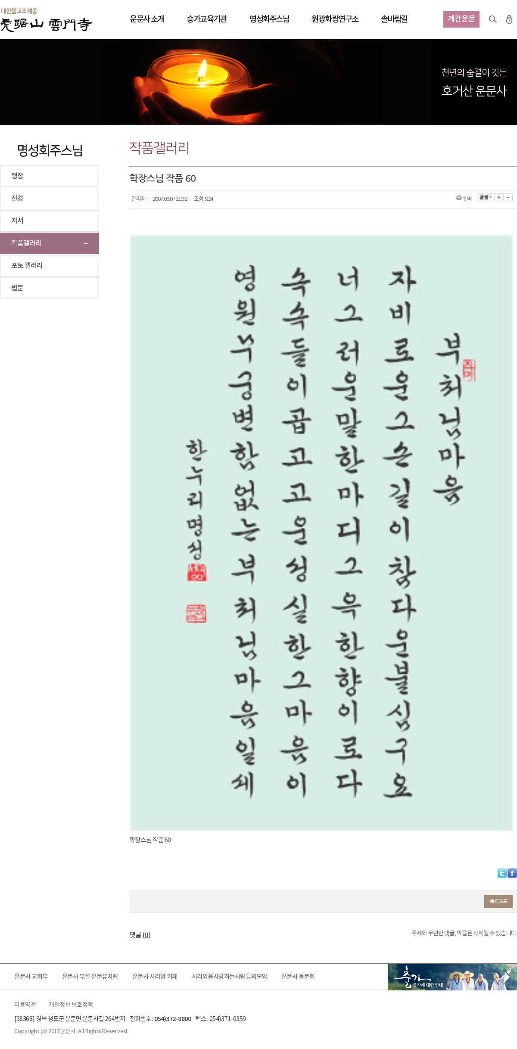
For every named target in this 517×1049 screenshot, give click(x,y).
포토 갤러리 (27, 266)
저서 (17, 221)
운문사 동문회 (298, 977)
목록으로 (498, 901)
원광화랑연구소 (334, 19)
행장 (17, 176)
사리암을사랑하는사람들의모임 (229, 977)
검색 (493, 19)
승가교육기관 (207, 19)
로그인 (509, 19)
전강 (17, 198)
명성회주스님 (269, 19)
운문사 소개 (147, 19)
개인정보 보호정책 (71, 1005)
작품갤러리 (26, 243)
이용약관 (25, 1005)
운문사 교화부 (31, 977)
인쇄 (465, 199)
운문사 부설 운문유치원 (90, 977)
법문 (17, 288)
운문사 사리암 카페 (155, 977)
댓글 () (139, 935)
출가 (452, 977)
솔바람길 (394, 19)
